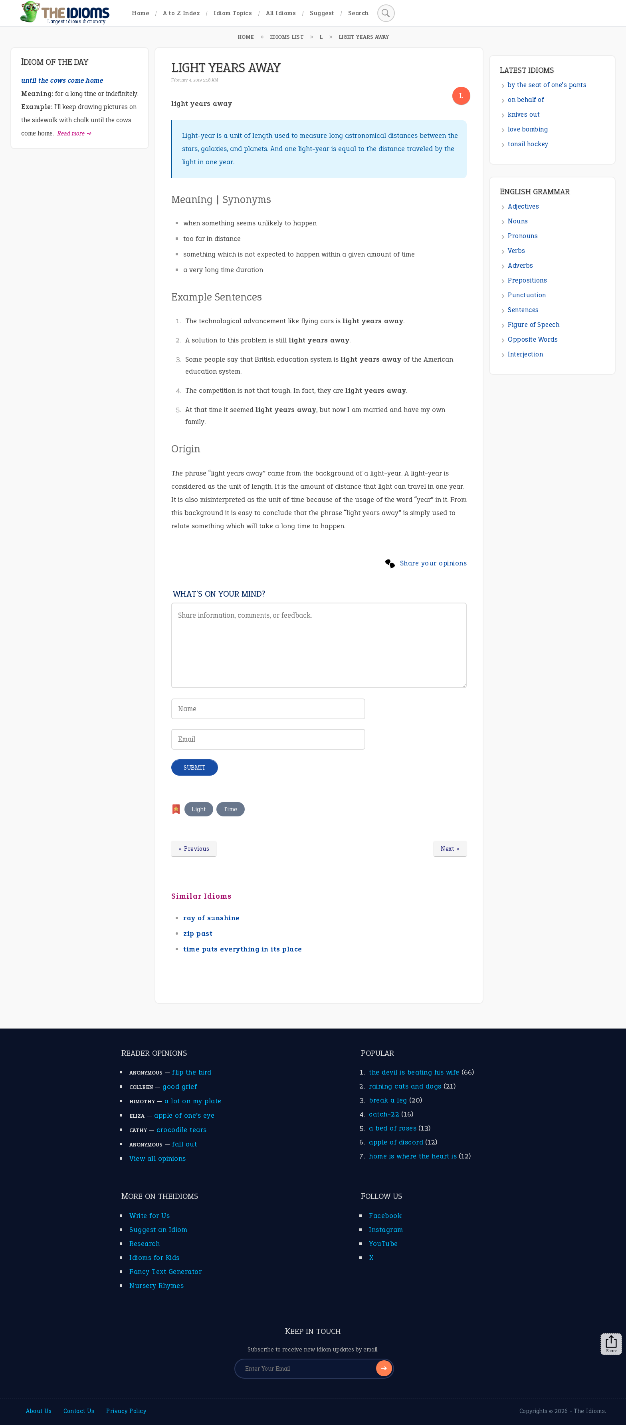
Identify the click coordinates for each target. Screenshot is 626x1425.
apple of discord (396, 1142)
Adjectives (523, 206)
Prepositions (527, 280)
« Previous (193, 849)
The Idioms (589, 1411)
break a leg (388, 1100)
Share (611, 1344)
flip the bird (192, 1072)
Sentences (523, 309)
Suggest (322, 13)
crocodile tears (181, 1129)
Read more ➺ (74, 133)
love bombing (528, 129)
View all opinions (157, 1158)
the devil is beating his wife (414, 1072)
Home (140, 13)
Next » (450, 849)
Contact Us (78, 1411)
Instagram (386, 1229)
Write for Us (149, 1215)
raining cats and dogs (405, 1086)
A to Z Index (181, 13)
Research (144, 1243)
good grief (179, 1086)
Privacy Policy (126, 1411)
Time (231, 809)
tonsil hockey (528, 144)
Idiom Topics (233, 13)
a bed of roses (392, 1128)
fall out (184, 1144)
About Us (39, 1411)
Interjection (525, 354)
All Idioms (281, 13)
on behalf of (526, 99)
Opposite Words (533, 339)
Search (358, 13)
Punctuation (527, 295)
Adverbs (520, 265)
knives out (524, 114)
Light (199, 809)
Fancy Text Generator (165, 1271)
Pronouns (523, 236)
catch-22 (384, 1114)
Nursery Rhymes (156, 1285)
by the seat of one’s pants (547, 85)
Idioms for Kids (154, 1257)
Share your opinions (433, 563)
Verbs (516, 250)
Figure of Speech (533, 324)
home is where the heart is (413, 1156)
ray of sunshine (211, 918)
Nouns (518, 221)
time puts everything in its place (242, 949)
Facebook (385, 1215)
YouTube (383, 1243)
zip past (197, 933)
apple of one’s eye (184, 1115)
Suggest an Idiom (158, 1229)
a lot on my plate (193, 1101)
